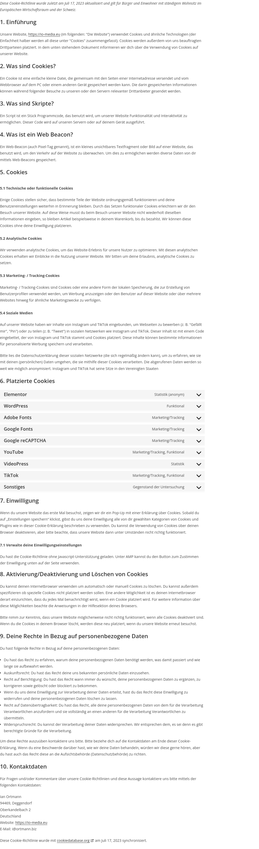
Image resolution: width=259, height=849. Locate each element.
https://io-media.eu (44, 34)
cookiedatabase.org (73, 840)
